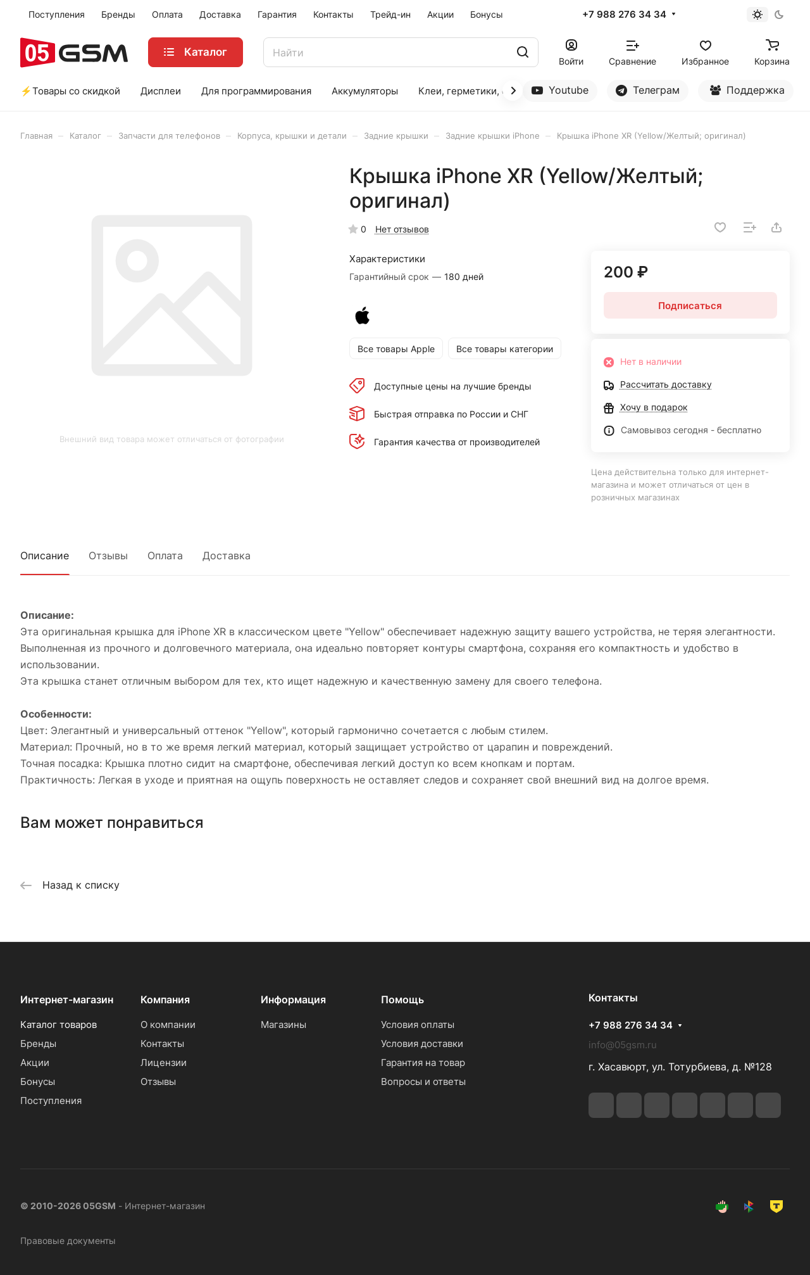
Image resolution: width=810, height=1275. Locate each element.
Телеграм (648, 90)
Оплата (165, 555)
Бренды (38, 1043)
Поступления (51, 1100)
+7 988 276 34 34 (624, 14)
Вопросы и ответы (423, 1081)
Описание (44, 555)
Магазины (283, 1024)
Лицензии (163, 1062)
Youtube (560, 90)
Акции (34, 1062)
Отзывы (108, 555)
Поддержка (747, 93)
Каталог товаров (58, 1024)
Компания (165, 999)
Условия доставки (422, 1043)
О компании (168, 1024)
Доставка (226, 555)
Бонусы (37, 1081)
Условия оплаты (417, 1024)
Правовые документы (68, 1240)
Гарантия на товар (423, 1062)
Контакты (162, 1043)
